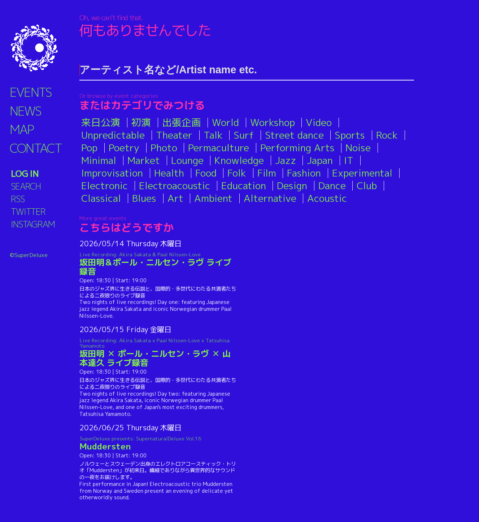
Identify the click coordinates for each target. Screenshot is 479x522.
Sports (350, 135)
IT (348, 160)
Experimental (362, 173)
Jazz (285, 160)
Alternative (270, 198)
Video (319, 122)
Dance (332, 185)
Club (367, 185)
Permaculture (218, 148)
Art (175, 198)
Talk (213, 135)
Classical (101, 198)
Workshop (272, 122)
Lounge (187, 160)
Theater (174, 135)
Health (169, 173)
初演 (141, 122)
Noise (358, 148)
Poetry (124, 148)
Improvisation (112, 173)
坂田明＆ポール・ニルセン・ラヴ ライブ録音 (158, 264)
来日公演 (100, 122)
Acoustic (327, 198)
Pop (89, 148)
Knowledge (239, 160)
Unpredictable (113, 135)
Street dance (294, 135)
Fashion (304, 173)
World (225, 122)
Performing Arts (297, 148)
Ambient (213, 198)
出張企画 (181, 122)
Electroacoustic (174, 185)
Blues (144, 198)
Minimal (98, 160)
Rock (387, 135)
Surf (244, 135)
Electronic (104, 185)
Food (206, 173)
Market (143, 160)
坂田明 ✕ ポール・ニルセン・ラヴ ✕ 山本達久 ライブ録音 (158, 353)
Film (266, 173)
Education (243, 185)
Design (292, 185)
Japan (320, 160)
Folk (236, 173)
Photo (164, 148)
